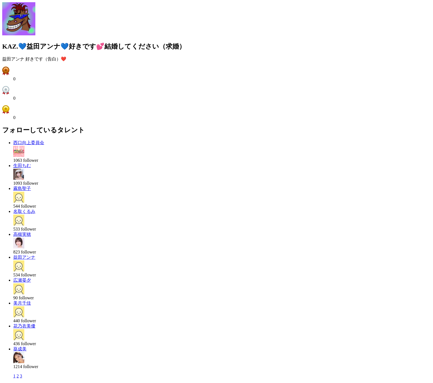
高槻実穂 (22, 234)
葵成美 (20, 349)
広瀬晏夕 (22, 280)
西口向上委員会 (28, 142)
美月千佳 (22, 303)
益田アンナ (24, 257)
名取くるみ (24, 211)
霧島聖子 (22, 188)
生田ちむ (22, 165)
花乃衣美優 (24, 326)
